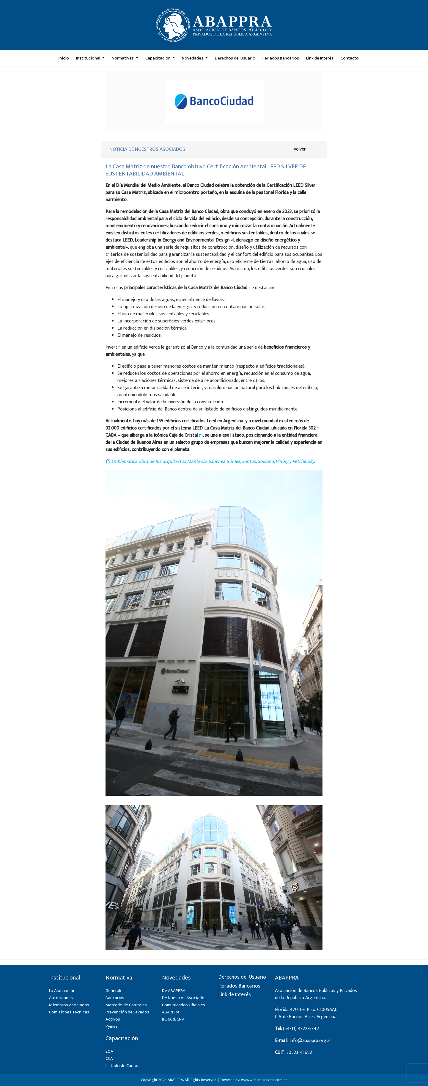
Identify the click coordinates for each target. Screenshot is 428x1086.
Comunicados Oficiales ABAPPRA (183, 1008)
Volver (300, 149)
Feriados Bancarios (280, 58)
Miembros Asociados (69, 1005)
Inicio (64, 58)
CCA (109, 1058)
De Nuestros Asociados (184, 998)
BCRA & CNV (173, 1019)
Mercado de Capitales (126, 1005)
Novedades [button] (193, 58)
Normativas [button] (123, 58)
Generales (115, 990)
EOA (109, 1051)
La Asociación (62, 990)
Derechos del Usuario (235, 58)
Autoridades (61, 998)
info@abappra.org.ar (310, 1041)
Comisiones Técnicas (69, 1012)
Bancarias (115, 998)
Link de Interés (319, 58)
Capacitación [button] (158, 58)
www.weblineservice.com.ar (264, 1079)
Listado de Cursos (122, 1065)
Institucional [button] (88, 58)
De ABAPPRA (173, 990)
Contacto (350, 58)
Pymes (112, 1026)
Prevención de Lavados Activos (127, 1015)
